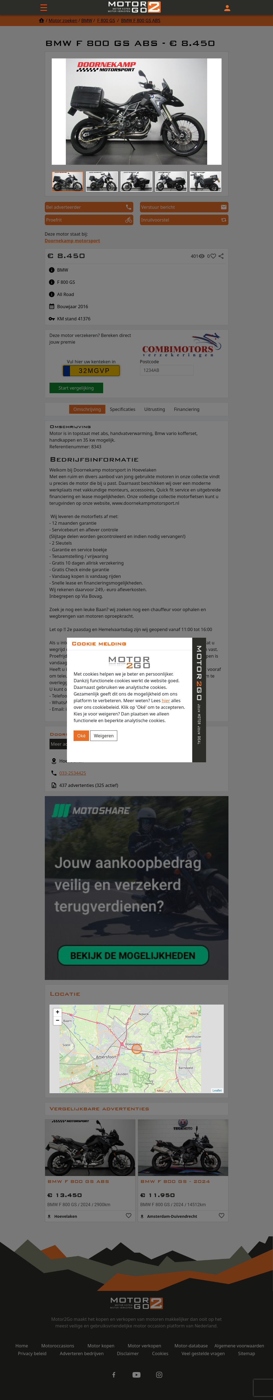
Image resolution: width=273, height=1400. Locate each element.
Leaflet (217, 1090)
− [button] (57, 1021)
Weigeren (104, 736)
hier (166, 701)
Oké (81, 736)
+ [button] (57, 1012)
